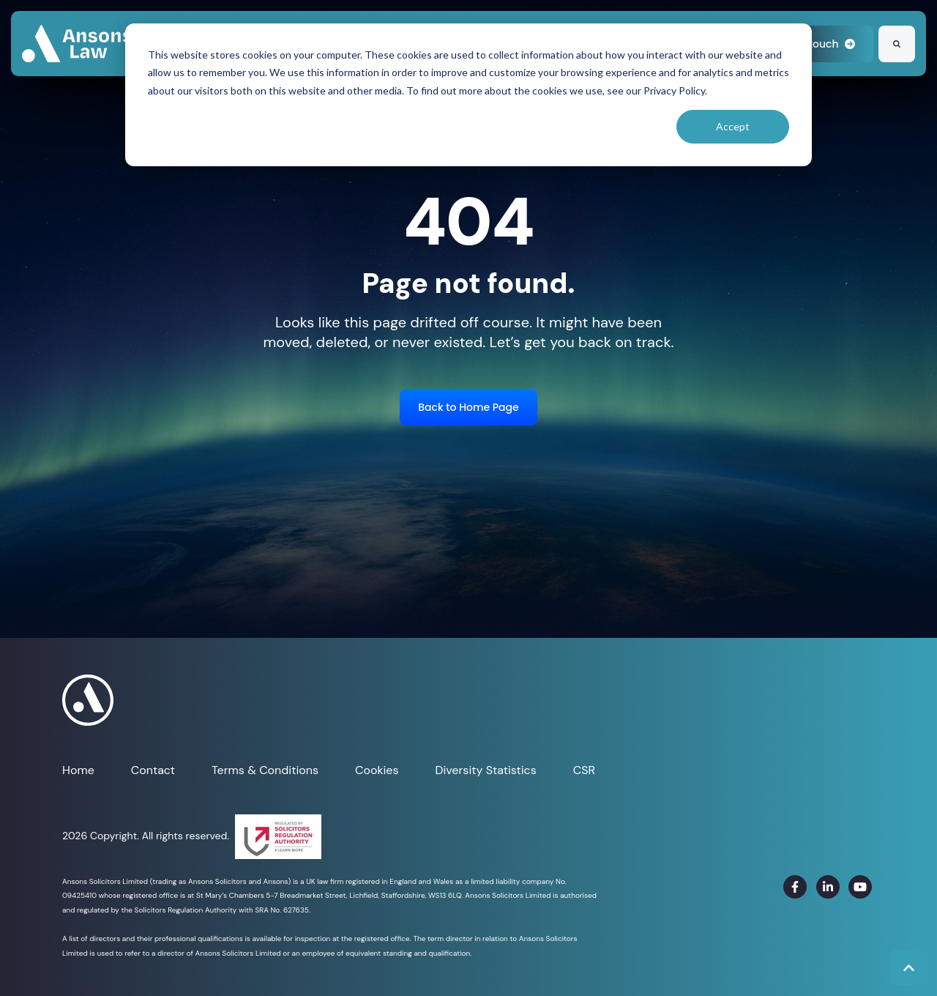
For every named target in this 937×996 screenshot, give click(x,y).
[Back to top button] (908, 967)
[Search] (896, 44)
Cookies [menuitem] (376, 770)
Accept (733, 126)
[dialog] (468, 94)
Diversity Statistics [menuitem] (485, 770)
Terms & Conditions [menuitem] (265, 770)
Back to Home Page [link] (468, 407)
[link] (77, 43)
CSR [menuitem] (584, 770)
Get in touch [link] (815, 44)
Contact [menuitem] (153, 770)
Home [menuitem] (78, 770)
